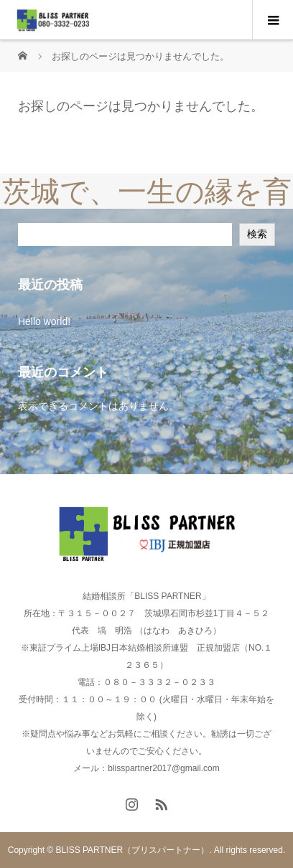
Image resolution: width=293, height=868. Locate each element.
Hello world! (44, 321)
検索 (257, 234)
